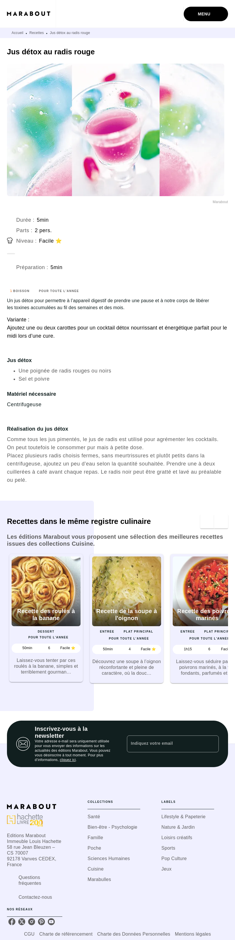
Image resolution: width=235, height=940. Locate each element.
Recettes (37, 33)
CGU (29, 934)
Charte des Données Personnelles (133, 934)
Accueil (17, 33)
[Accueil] (31, 14)
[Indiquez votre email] (166, 743)
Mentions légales (193, 934)
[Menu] (206, 14)
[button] (46, 618)
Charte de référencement (65, 934)
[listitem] (12, 922)
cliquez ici (68, 760)
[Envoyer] (212, 744)
